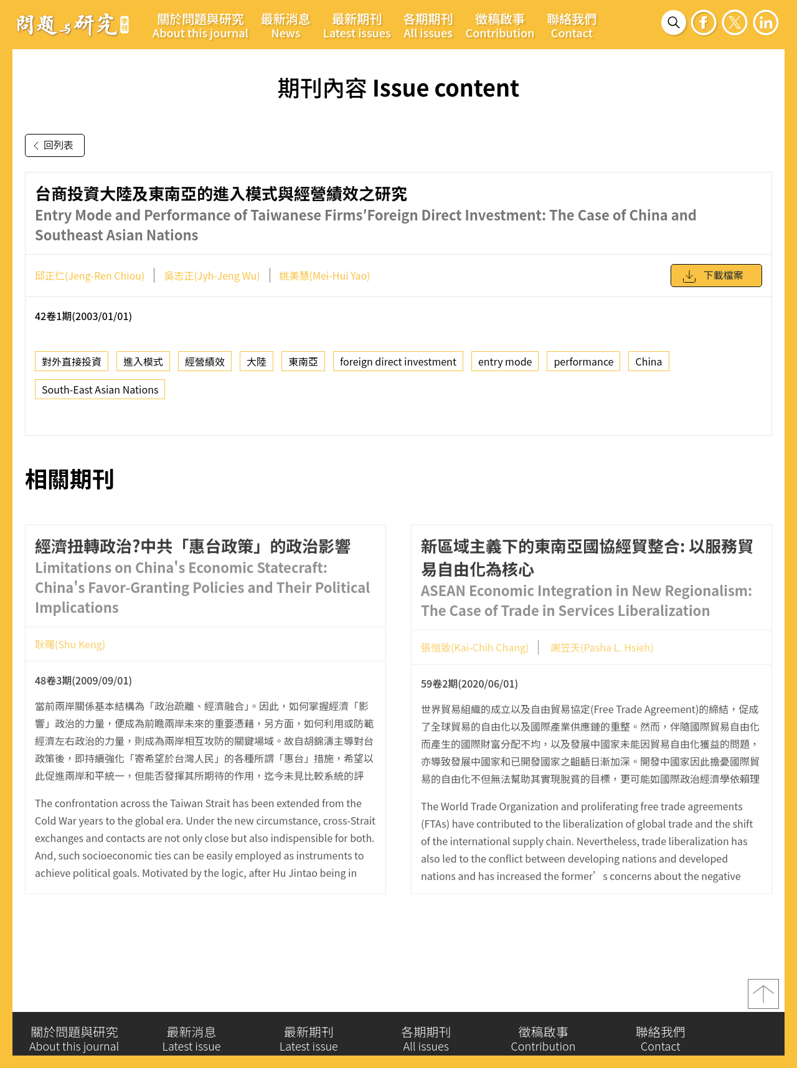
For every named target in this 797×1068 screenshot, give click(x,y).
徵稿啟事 (500, 24)
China (648, 367)
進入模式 (143, 367)
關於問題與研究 (200, 24)
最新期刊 (357, 24)
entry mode (505, 367)
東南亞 (303, 367)
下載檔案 (712, 282)
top (763, 998)
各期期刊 (428, 24)
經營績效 (205, 367)
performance (583, 367)
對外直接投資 (71, 367)
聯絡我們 (572, 24)
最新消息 (286, 24)
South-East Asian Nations (100, 395)
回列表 (51, 145)
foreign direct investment (398, 367)
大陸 (256, 367)
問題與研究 (73, 24)
